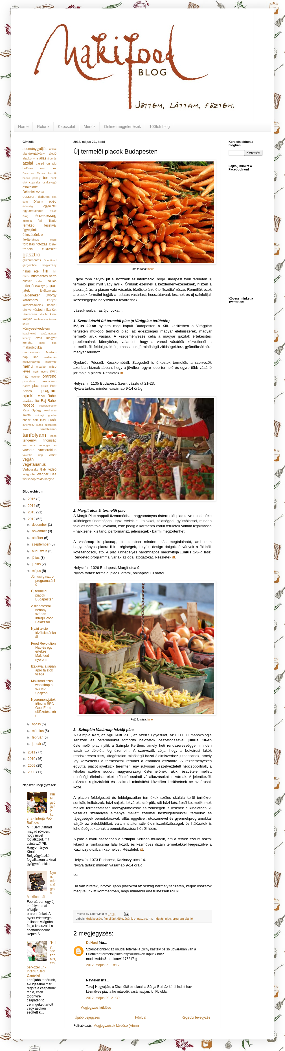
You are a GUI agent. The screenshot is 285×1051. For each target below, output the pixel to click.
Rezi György (32, 410)
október (38, 538)
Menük (89, 126)
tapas (53, 435)
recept (28, 405)
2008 (32, 772)
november (40, 531)
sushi (52, 420)
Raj (37, 400)
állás (42, 158)
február (37, 737)
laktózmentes (48, 333)
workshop (29, 479)
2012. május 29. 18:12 (103, 965)
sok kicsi (39, 420)
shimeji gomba (45, 415)
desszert (29, 197)
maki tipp (48, 342)
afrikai (52, 148)
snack (26, 420)
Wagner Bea (46, 474)
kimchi (43, 314)
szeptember (41, 544)
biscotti (52, 173)
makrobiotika (32, 347)
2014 (32, 506)
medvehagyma (31, 361)
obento (35, 376)
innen (151, 268)
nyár (36, 371)
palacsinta (29, 381)
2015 (32, 499)
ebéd (52, 201)
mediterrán (49, 357)
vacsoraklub (47, 450)
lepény (26, 338)
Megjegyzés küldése (95, 1008)
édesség (28, 206)
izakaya (40, 286)
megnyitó (50, 361)
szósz (26, 429)
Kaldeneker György (39, 295)
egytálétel (49, 206)
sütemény (28, 424)
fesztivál (50, 225)
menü (28, 366)
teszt (25, 445)
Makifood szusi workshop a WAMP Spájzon (42, 687)
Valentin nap (33, 454)
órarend (49, 376)
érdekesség (94, 918)
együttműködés (33, 210)
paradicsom (48, 381)
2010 (32, 759)
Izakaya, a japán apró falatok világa (43, 670)
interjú (28, 285)
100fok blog (159, 126)
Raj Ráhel (48, 401)
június (37, 564)
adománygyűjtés (35, 149)
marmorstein (31, 352)
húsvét (27, 281)
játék (26, 290)
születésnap (48, 429)
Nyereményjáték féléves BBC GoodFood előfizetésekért (43, 708)
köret (25, 323)
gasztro (142, 918)
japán (51, 285)
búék (53, 177)
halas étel (31, 271)
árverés (51, 158)
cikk (25, 182)
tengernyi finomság (39, 440)
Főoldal (140, 1017)
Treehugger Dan (46, 445)
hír (150, 918)
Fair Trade (47, 220)
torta (32, 445)
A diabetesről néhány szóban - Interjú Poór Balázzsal (42, 614)
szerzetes (50, 424)
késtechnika (42, 310)
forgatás (29, 244)
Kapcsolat (66, 126)
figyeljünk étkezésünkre (119, 918)
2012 (32, 519)
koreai (52, 319)
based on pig (46, 163)
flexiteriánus (31, 239)
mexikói (41, 366)
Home (23, 126)
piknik (44, 385)
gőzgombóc (30, 265)
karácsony (30, 300)
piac (168, 918)
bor (45, 178)
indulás (158, 918)
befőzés (28, 168)
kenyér (51, 300)
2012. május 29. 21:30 (103, 998)
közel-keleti (29, 333)
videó (52, 469)
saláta (27, 415)
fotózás (41, 244)
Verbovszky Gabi (35, 469)
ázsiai (28, 163)
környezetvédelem (36, 329)
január (37, 744)
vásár (52, 454)
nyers (44, 371)
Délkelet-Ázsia (33, 192)
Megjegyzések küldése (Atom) (116, 1026)
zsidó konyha (45, 479)
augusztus (40, 551)
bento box (47, 168)
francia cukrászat (39, 249)
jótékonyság (48, 290)
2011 (32, 752)
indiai (39, 281)
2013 (32, 512)
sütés (39, 424)
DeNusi (92, 943)
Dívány (38, 201)
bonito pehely (31, 177)
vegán (28, 459)
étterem (27, 220)
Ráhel (41, 396)
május (37, 571)
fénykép (28, 225)
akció (52, 154)
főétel (52, 244)
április (37, 724)
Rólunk (43, 126)
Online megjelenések (122, 126)
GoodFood (50, 260)
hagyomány (49, 265)
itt (121, 373)
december (40, 525)
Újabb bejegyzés (87, 1017)
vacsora (28, 450)
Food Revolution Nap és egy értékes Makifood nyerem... (43, 652)
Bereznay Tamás (34, 173)
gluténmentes (32, 260)
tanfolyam (34, 435)
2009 (32, 766)
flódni (53, 239)
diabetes (44, 196)
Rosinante (50, 410)
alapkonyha (30, 158)
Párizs (26, 385)
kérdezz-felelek (33, 305)
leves (38, 338)
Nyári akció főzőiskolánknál (43, 633)
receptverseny (48, 405)
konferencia (41, 319)
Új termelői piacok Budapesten (42, 595)
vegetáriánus (34, 464)
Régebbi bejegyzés (195, 1017)
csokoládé (30, 187)
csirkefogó (49, 182)
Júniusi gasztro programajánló (43, 581)
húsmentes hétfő (43, 276)
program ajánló (182, 918)
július (36, 558)
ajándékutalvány (34, 153)
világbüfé (29, 474)
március (38, 731)
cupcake (34, 182)
